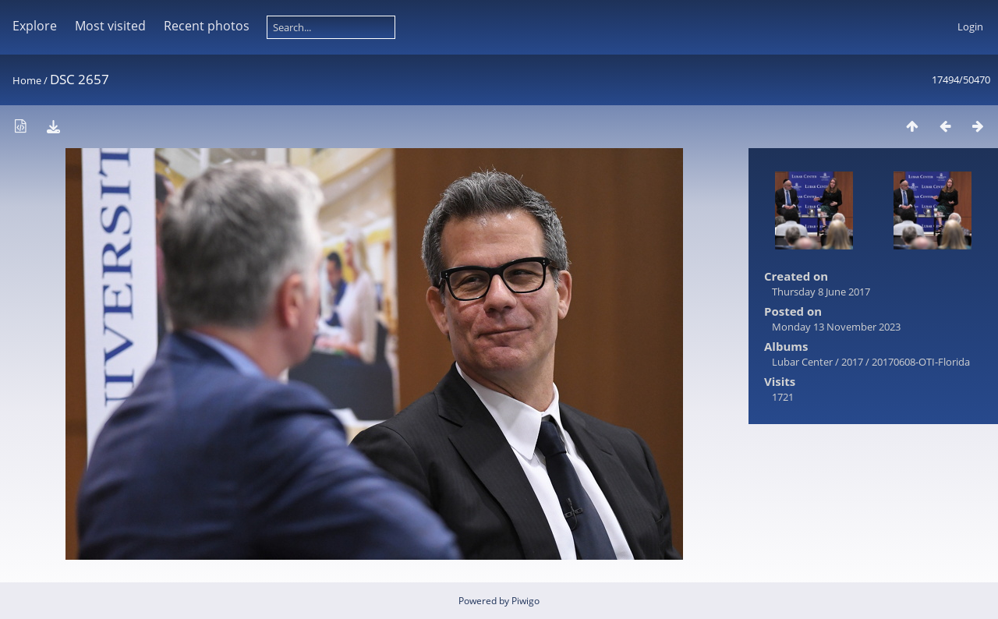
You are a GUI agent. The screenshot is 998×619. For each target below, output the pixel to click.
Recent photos (207, 25)
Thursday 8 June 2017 (821, 292)
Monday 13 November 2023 (836, 327)
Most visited (110, 25)
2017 (852, 362)
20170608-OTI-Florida (921, 362)
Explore (34, 25)
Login (970, 26)
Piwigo (525, 600)
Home (26, 80)
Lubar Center (802, 362)
